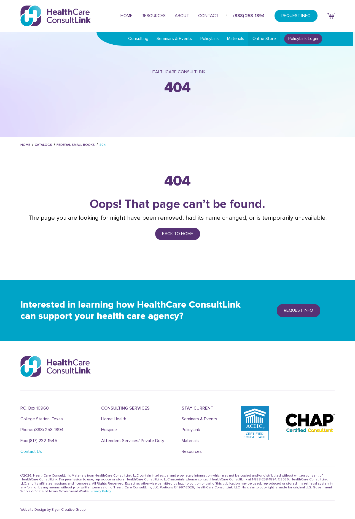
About (182, 15)
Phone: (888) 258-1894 (42, 429)
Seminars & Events (174, 38)
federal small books (76, 145)
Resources (154, 15)
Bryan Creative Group (68, 509)
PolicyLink (209, 38)
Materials (235, 38)
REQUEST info (298, 310)
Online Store (264, 38)
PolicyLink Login (303, 38)
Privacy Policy (100, 491)
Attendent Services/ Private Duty (132, 440)
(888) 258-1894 (249, 15)
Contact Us (31, 451)
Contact (208, 15)
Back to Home (177, 233)
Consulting (138, 38)
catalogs (43, 145)
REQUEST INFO (296, 15)
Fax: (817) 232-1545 (38, 440)
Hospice (109, 429)
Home (126, 15)
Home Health (113, 419)
